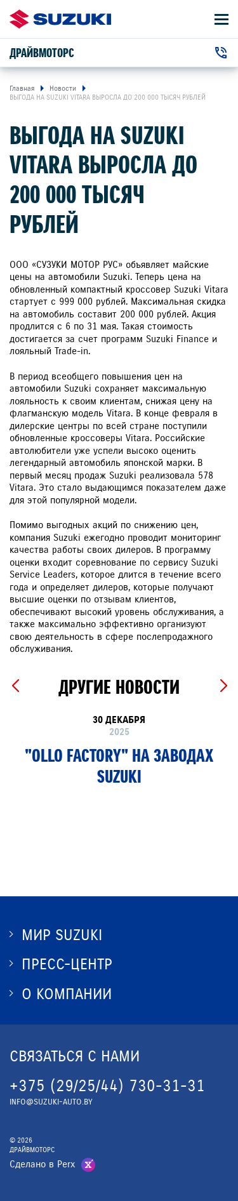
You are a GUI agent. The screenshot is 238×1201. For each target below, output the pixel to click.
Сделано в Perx (43, 1164)
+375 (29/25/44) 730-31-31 (107, 1086)
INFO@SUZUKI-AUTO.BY (51, 1102)
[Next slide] (223, 686)
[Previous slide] (14, 686)
